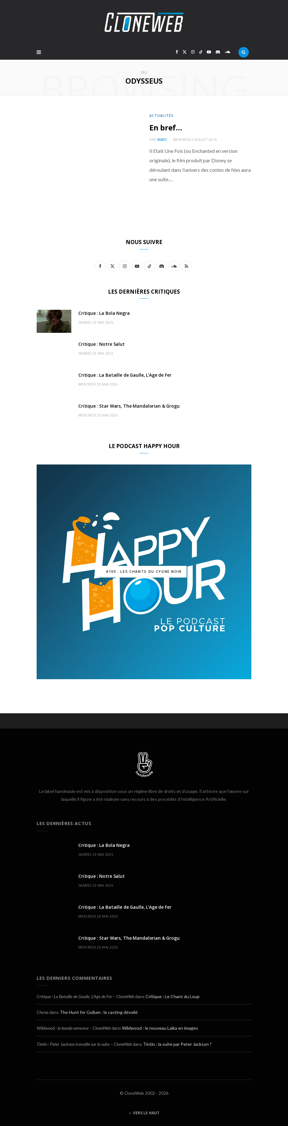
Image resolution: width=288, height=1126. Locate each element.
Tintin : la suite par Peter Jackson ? (177, 1044)
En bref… (165, 127)
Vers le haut (144, 1113)
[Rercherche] (243, 52)
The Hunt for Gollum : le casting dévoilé (99, 1012)
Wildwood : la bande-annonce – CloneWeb (74, 1028)
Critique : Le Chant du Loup (173, 996)
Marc (162, 139)
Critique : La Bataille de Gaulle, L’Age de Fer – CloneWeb (85, 996)
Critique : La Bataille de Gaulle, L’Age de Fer (124, 375)
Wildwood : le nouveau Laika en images (160, 1028)
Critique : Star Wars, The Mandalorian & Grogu (129, 406)
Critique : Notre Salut (101, 344)
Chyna (42, 1012)
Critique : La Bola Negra (104, 313)
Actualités (161, 115)
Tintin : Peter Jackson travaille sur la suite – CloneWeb (84, 1044)
